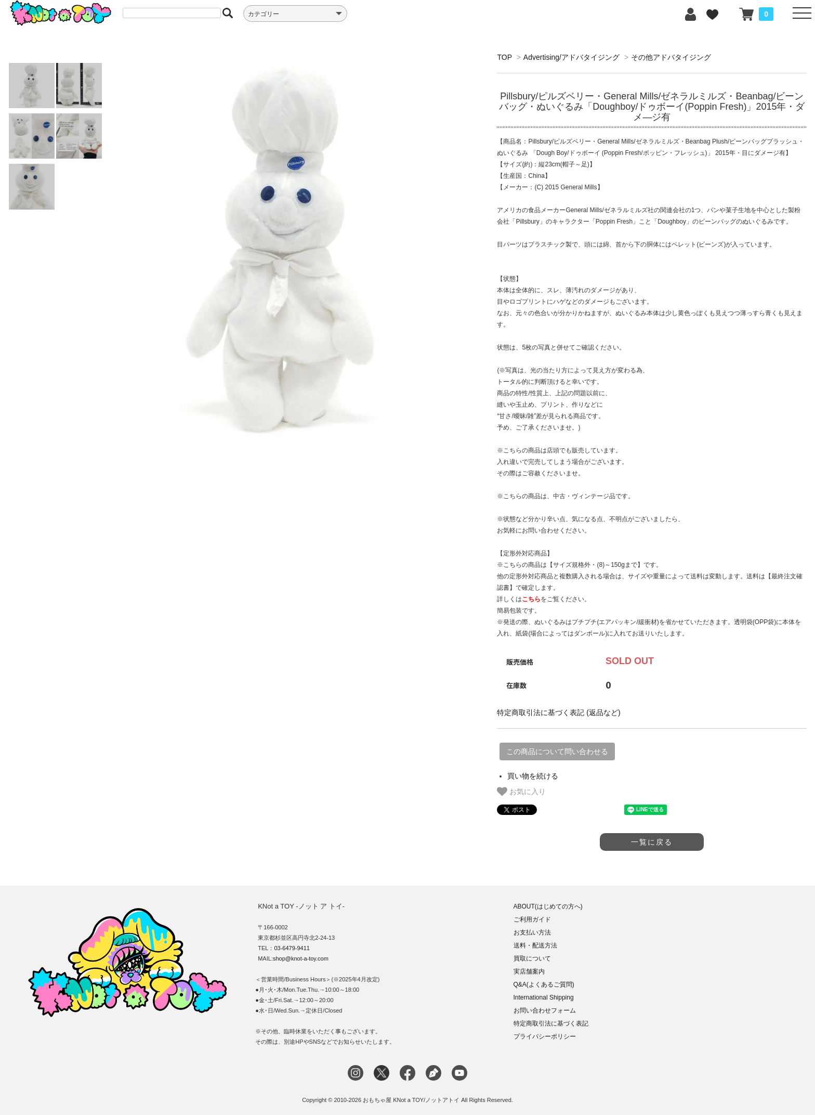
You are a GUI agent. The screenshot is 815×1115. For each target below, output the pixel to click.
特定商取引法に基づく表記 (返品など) (558, 712)
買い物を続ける (532, 776)
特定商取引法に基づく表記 (551, 1023)
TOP (504, 57)
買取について (532, 958)
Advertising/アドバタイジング (571, 57)
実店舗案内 (529, 971)
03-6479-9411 (292, 948)
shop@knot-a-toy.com (300, 958)
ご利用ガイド (532, 919)
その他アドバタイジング (671, 57)
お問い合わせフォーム (545, 1010)
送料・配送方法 (535, 945)
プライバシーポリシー (545, 1036)
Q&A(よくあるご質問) (544, 984)
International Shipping (544, 997)
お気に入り (521, 791)
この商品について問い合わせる (557, 751)
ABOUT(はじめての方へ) (548, 906)
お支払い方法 (532, 932)
